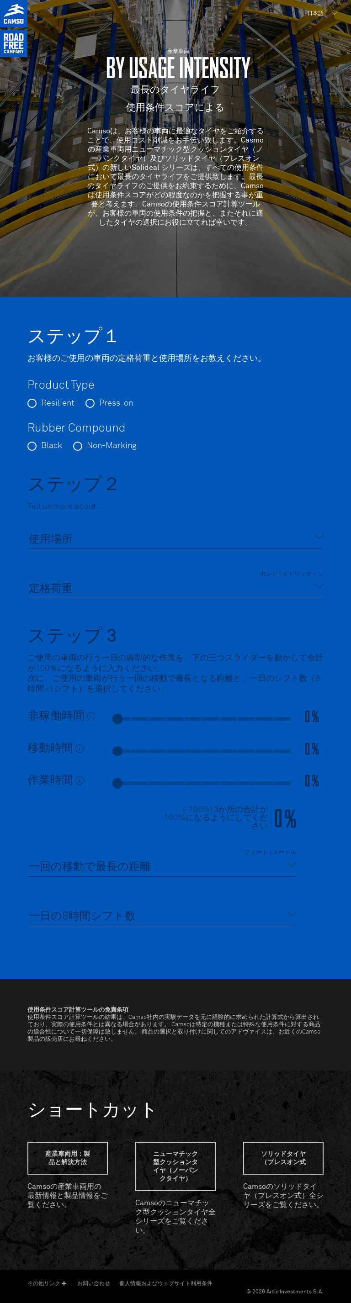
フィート (256, 852)
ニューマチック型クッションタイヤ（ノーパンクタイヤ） (175, 1166)
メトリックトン (303, 574)
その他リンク (46, 1284)
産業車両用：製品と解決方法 (67, 1158)
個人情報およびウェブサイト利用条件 (166, 1283)
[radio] (50, 403)
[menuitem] (321, 13)
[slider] (117, 719)
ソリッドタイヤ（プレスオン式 (283, 1158)
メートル (284, 852)
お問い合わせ (93, 1283)
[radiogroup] (175, 407)
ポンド (268, 574)
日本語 (315, 13)
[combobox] (175, 540)
